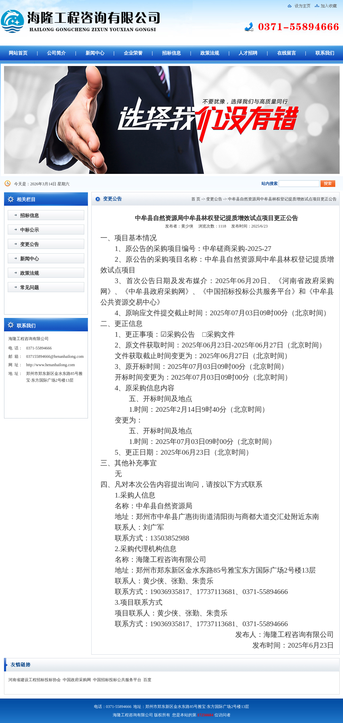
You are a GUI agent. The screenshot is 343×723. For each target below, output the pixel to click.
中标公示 (29, 230)
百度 (147, 679)
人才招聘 (248, 53)
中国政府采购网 (77, 679)
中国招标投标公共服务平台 (117, 679)
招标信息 (171, 53)
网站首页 (18, 53)
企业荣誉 (133, 53)
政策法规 (209, 53)
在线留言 (286, 53)
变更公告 (29, 244)
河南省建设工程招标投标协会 (34, 679)
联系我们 (324, 53)
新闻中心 (95, 53)
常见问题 (29, 287)
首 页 (195, 199)
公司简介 (56, 53)
